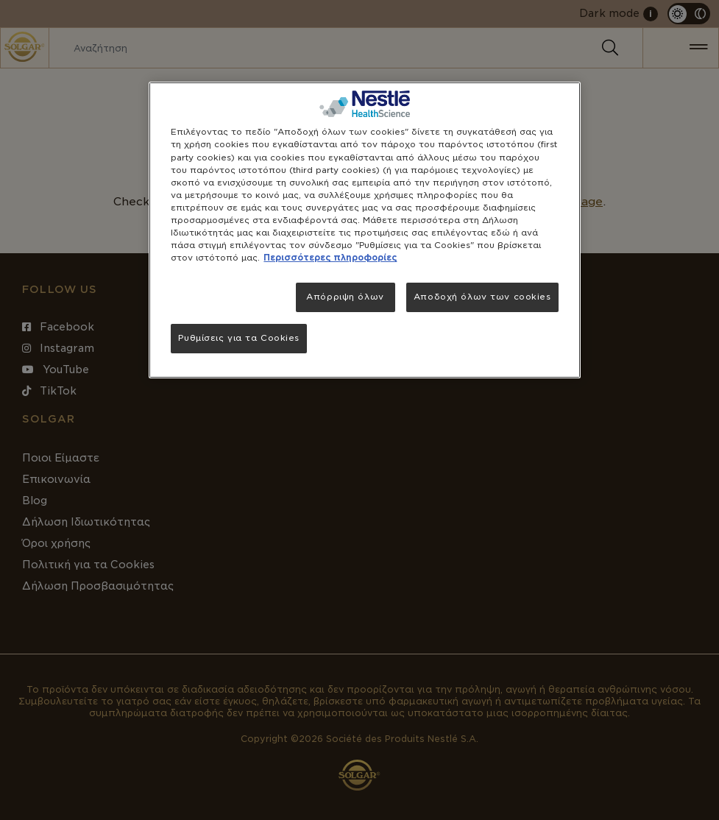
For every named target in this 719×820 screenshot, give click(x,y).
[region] (364, 230)
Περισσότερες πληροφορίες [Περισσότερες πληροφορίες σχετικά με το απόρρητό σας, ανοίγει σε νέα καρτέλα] (330, 257)
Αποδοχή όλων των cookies (482, 296)
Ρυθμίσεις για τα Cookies (239, 338)
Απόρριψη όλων (344, 296)
